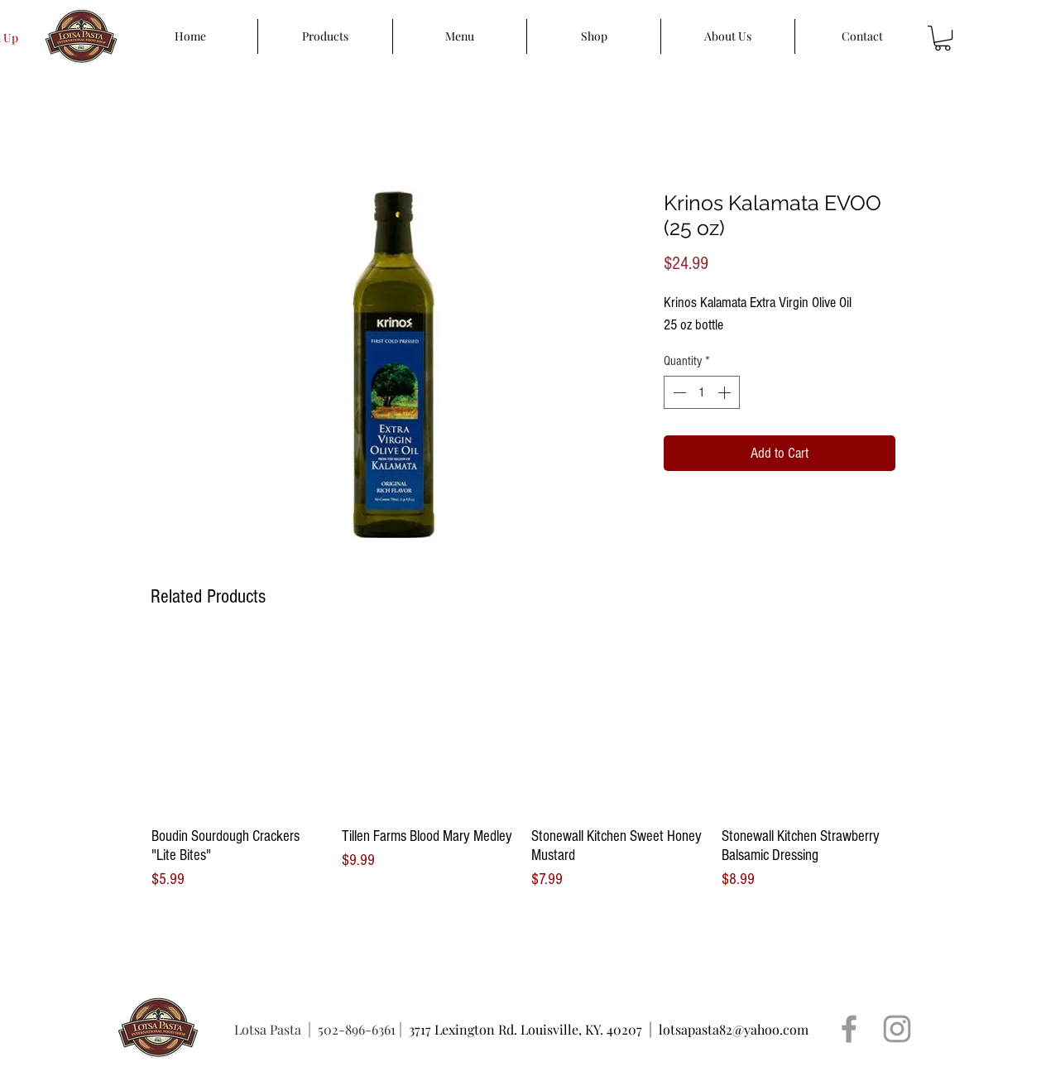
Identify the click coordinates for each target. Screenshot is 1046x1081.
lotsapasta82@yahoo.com (733, 1029)
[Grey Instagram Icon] (897, 1029)
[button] (942, 38)
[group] (523, 765)
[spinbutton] (701, 392)
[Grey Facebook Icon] (849, 1029)
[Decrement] (677, 392)
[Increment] (725, 392)
